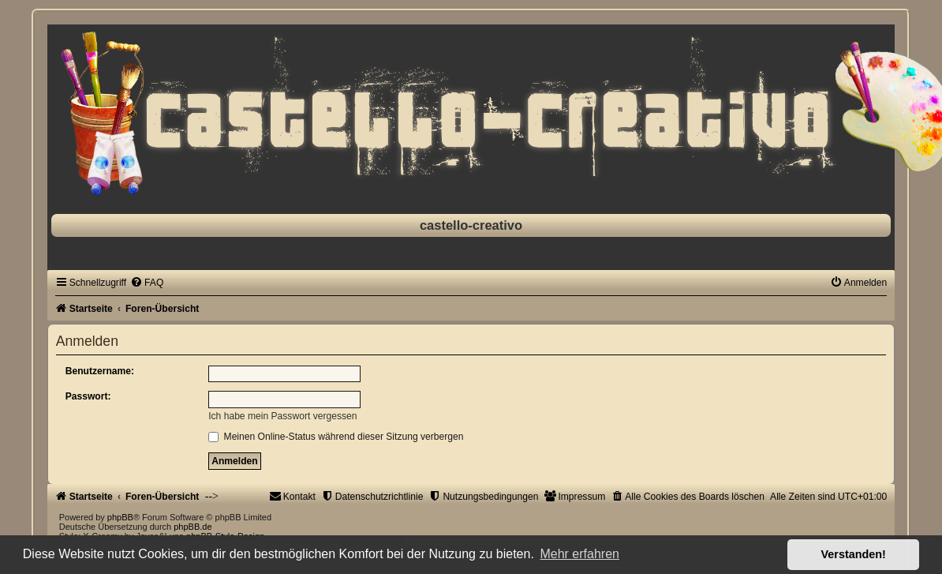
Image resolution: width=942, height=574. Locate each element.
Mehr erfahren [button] (579, 554)
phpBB (120, 517)
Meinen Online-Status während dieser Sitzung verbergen (335, 436)
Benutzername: (99, 371)
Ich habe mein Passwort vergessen (282, 416)
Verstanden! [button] (853, 554)
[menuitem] (146, 282)
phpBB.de (192, 526)
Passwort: (88, 396)
